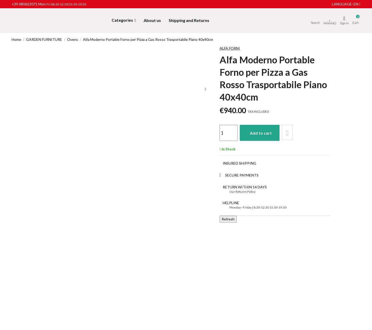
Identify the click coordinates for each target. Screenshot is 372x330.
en (357, 4)
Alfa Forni (230, 48)
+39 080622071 (24, 4)
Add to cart (262, 132)
